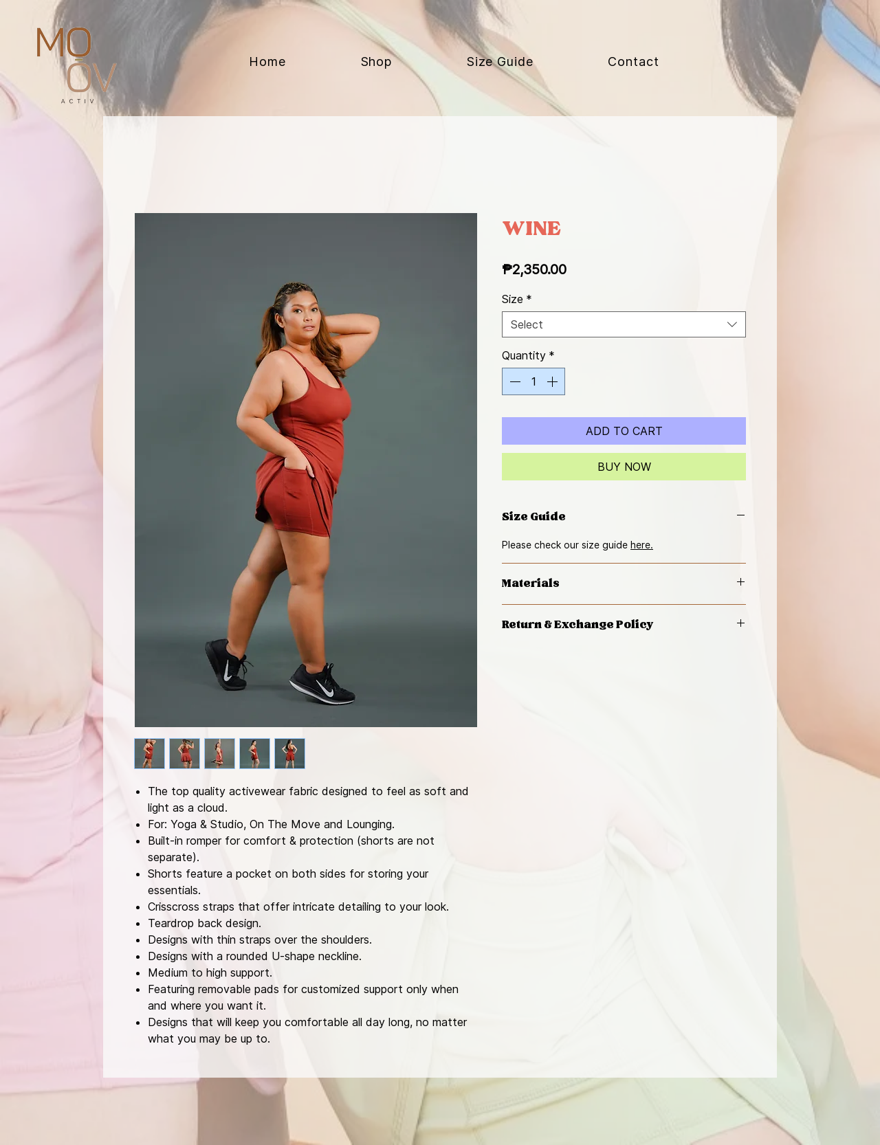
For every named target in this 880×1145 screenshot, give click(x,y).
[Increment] (553, 381)
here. (641, 545)
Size (517, 299)
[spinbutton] (533, 381)
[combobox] (624, 324)
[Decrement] (513, 381)
